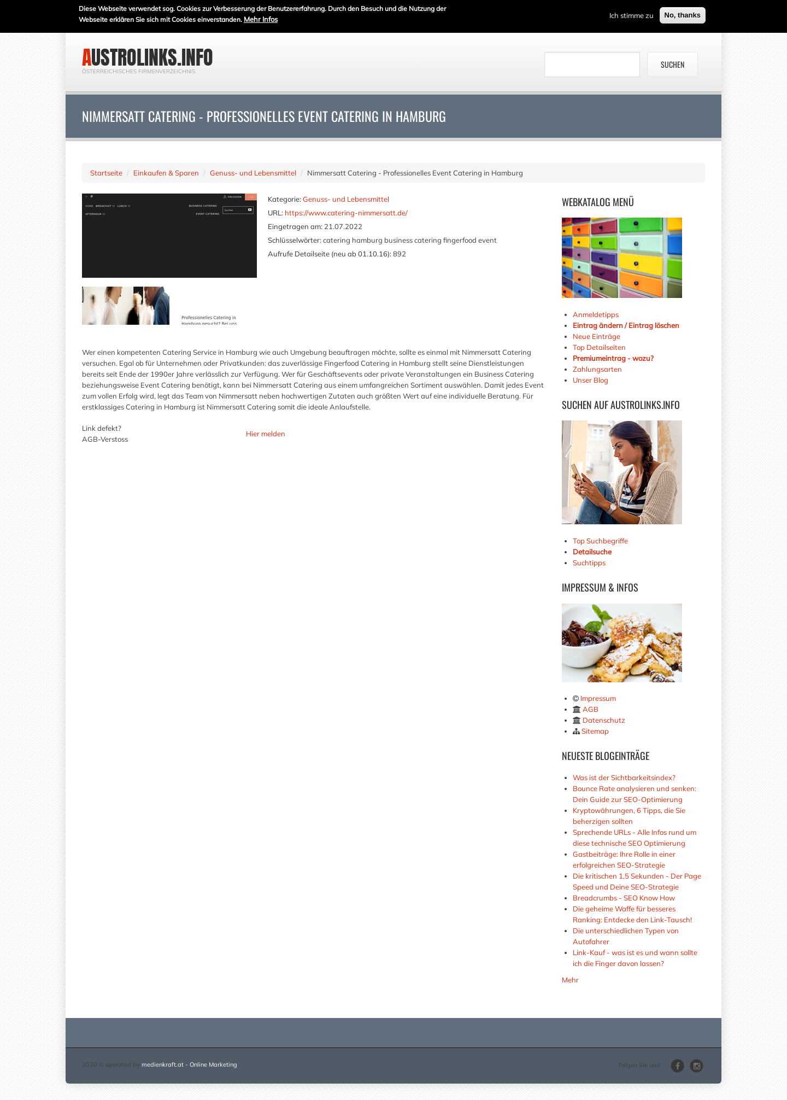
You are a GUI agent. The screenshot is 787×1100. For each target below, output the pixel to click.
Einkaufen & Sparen (166, 172)
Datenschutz (604, 720)
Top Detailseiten (599, 347)
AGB (590, 709)
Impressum (598, 698)
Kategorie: (284, 199)
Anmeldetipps (596, 314)
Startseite (106, 172)
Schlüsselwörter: (294, 240)
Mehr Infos (261, 18)
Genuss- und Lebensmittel (253, 172)
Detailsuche (592, 551)
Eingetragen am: (295, 226)
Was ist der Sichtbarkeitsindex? (624, 777)
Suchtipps (589, 562)
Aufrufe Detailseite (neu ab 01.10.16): (329, 253)
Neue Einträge (596, 336)
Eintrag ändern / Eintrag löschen (626, 325)
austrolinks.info (147, 57)
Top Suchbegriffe (600, 540)
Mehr (570, 979)
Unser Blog (591, 380)
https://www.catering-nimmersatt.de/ (346, 212)
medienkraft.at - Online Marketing (189, 1064)
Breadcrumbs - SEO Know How (624, 897)
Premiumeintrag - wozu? (613, 358)
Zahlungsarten (597, 369)
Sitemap (595, 731)
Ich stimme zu (631, 14)
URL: (275, 212)
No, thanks (683, 14)
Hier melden (265, 433)
